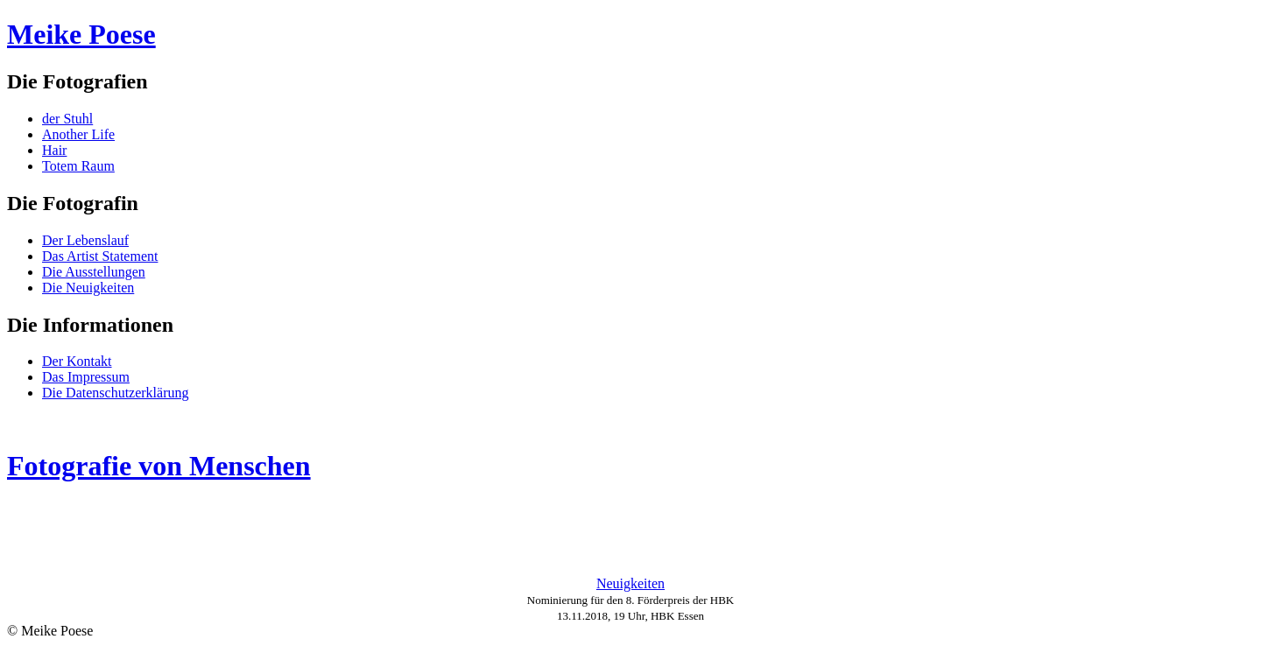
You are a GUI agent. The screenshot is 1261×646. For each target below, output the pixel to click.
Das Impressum (86, 376)
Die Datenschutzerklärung (115, 392)
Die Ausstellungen (93, 271)
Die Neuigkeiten (88, 287)
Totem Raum (78, 165)
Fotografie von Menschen (159, 465)
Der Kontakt (77, 361)
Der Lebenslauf (85, 240)
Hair (54, 150)
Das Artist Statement (100, 256)
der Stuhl (67, 118)
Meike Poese (81, 34)
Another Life (78, 134)
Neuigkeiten (630, 583)
